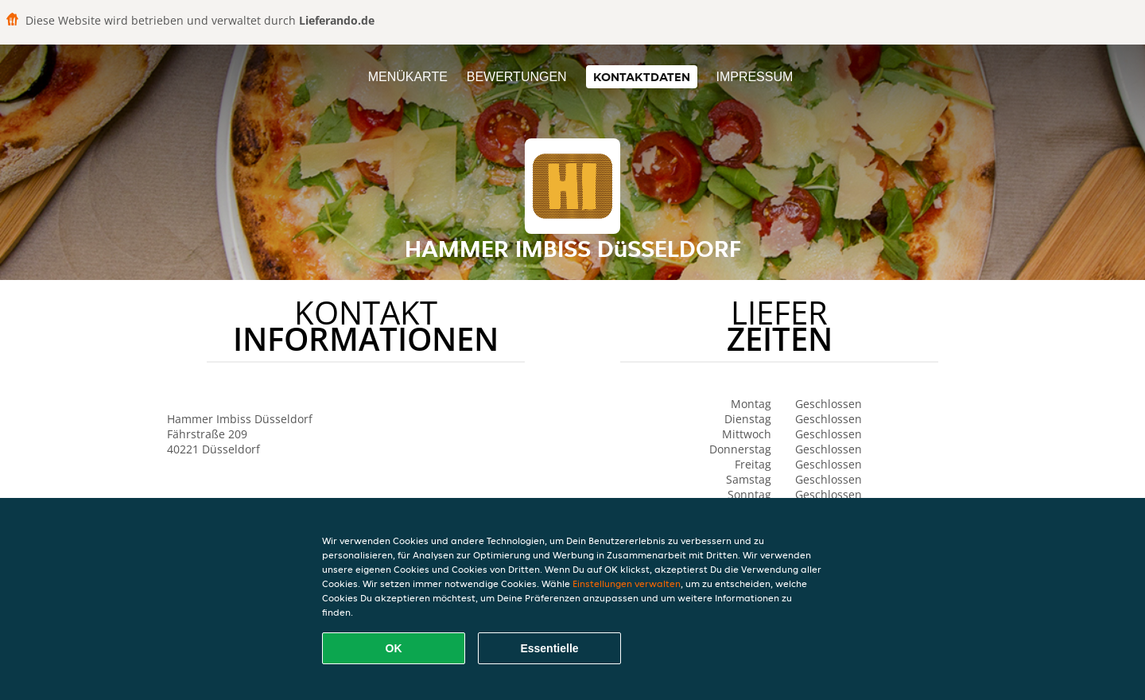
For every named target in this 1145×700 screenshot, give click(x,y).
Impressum (754, 77)
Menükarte (408, 77)
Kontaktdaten (641, 76)
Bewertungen (517, 77)
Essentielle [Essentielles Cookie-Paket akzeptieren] (549, 648)
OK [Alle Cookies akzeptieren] (394, 648)
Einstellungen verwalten (626, 583)
